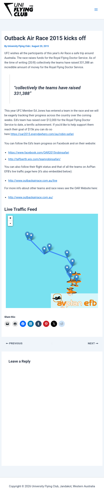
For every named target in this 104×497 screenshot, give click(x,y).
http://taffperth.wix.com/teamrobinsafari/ (34, 159)
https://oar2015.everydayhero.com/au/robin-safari (42, 134)
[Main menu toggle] (96, 9)
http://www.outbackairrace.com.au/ (30, 197)
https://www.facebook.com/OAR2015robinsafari (38, 152)
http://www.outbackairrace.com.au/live (32, 180)
